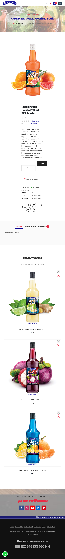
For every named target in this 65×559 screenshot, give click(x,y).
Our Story (37, 526)
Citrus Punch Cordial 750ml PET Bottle (30, 110)
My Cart (40, 532)
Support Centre (49, 532)
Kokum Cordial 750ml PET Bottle (32, 400)
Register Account (16, 532)
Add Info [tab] (19, 226)
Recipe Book (19, 526)
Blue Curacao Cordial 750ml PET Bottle (32, 470)
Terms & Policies (32, 535)
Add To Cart (42, 164)
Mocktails (21, 23)
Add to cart (32, 324)
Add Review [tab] (30, 226)
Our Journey (28, 526)
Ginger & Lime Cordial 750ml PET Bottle (32, 329)
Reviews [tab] (43, 226)
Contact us (51, 526)
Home (12, 526)
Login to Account (30, 532)
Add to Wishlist (31, 179)
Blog (43, 526)
